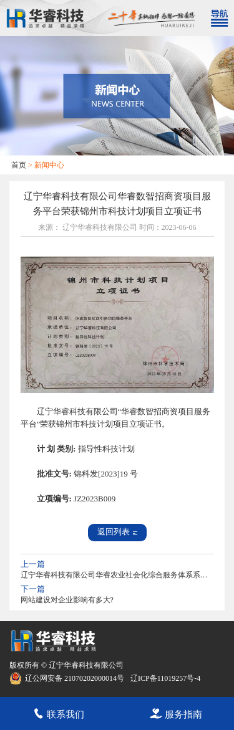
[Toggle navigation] (219, 18)
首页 (18, 165)
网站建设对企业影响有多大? (67, 599)
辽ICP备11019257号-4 (165, 678)
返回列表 (117, 532)
